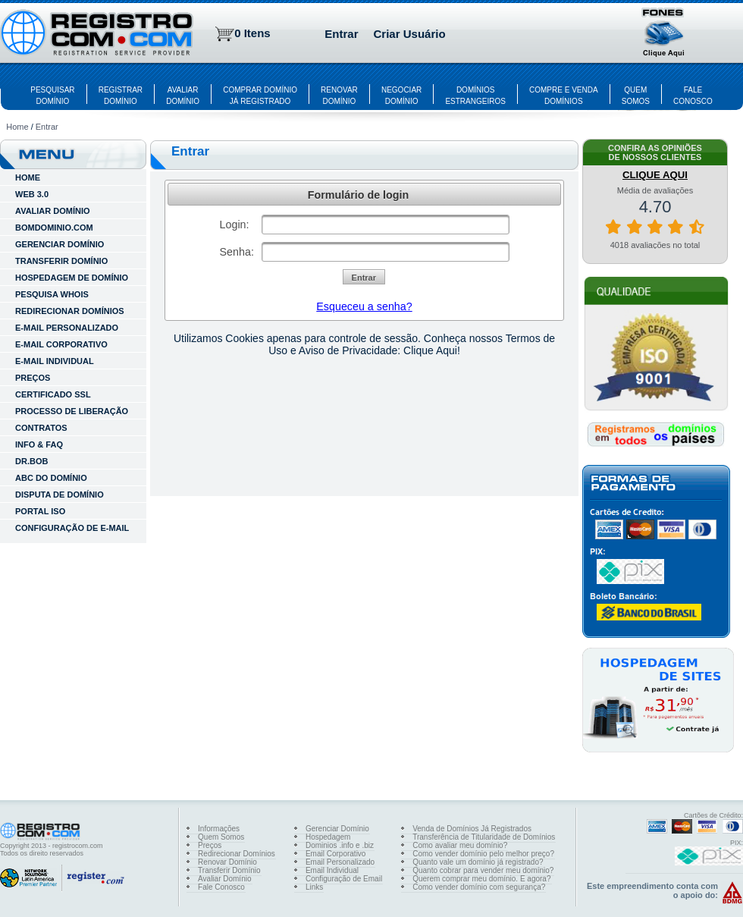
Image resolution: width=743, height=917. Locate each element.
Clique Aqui (430, 350)
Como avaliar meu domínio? (459, 845)
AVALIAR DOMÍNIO (52, 210)
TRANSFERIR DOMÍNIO (61, 260)
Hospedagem (328, 837)
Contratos (41, 427)
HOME (27, 177)
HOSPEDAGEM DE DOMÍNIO (71, 277)
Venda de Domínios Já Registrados (471, 828)
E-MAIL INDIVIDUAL (54, 361)
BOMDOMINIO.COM (54, 227)
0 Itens (252, 33)
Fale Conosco (221, 887)
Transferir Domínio (229, 870)
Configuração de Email (344, 879)
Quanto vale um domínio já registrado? (477, 862)
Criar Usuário (410, 33)
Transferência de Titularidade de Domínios (483, 837)
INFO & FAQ (39, 444)
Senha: (237, 252)
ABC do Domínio (51, 477)
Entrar (341, 33)
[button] (664, 34)
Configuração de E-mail (72, 527)
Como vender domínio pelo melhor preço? (483, 853)
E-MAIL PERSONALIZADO (66, 327)
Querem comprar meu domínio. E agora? (481, 879)
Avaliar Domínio (224, 879)
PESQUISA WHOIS (52, 294)
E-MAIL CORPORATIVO (61, 344)
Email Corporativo (335, 853)
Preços (32, 377)
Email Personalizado (340, 862)
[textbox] (385, 224)
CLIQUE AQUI (655, 175)
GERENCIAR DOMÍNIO (59, 244)
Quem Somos (221, 837)
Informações (219, 828)
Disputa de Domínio (59, 494)
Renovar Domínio (227, 862)
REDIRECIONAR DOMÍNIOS (69, 311)
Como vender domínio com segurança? (478, 887)
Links (314, 887)
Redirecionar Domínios (236, 853)
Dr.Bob (31, 461)
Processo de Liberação (71, 411)
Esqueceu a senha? (364, 306)
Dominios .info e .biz (340, 845)
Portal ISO (40, 511)
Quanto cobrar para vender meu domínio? (482, 870)
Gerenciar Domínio (337, 828)
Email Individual (332, 870)
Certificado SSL (53, 394)
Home (17, 126)
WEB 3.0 (32, 194)
